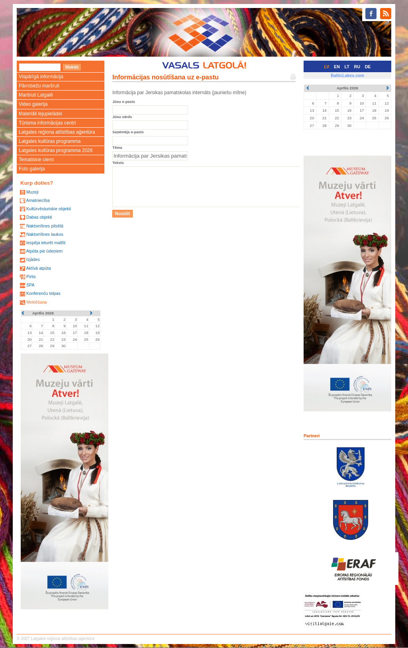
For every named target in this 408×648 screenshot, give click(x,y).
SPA (30, 285)
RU (357, 66)
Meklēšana (36, 302)
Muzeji (32, 192)
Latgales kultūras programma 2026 (55, 150)
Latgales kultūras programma (49, 141)
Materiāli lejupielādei (40, 114)
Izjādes (33, 259)
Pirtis (31, 276)
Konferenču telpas (43, 293)
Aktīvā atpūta (38, 268)
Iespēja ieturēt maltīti (45, 242)
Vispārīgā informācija (41, 76)
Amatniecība (37, 200)
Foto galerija (32, 169)
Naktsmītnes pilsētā (44, 225)
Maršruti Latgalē (36, 95)
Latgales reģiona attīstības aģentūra (57, 132)
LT (347, 66)
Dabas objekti (39, 217)
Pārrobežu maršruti (39, 86)
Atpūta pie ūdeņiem (44, 251)
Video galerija (33, 104)
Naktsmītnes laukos (44, 234)
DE (368, 66)
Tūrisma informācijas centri (47, 123)
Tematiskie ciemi (36, 159)
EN (337, 66)
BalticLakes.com (347, 75)
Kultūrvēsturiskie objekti (48, 208)
